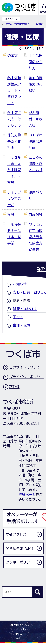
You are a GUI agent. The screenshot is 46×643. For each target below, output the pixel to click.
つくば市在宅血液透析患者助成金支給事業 (35, 237)
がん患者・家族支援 (35, 119)
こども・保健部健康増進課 (18, 24)
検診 (10, 214)
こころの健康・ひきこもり (35, 164)
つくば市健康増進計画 (35, 141)
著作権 (14, 386)
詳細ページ (27, 494)
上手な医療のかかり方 (35, 62)
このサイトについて (24, 367)
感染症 (12, 55)
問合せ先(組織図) (19, 548)
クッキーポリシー (19, 562)
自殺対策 (35, 214)
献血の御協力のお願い (35, 84)
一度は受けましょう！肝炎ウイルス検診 (14, 170)
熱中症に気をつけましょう (14, 119)
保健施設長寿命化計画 (14, 141)
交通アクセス (16, 534)
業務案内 (40, 24)
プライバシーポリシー (26, 377)
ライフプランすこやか (14, 198)
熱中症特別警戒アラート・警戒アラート (14, 90)
